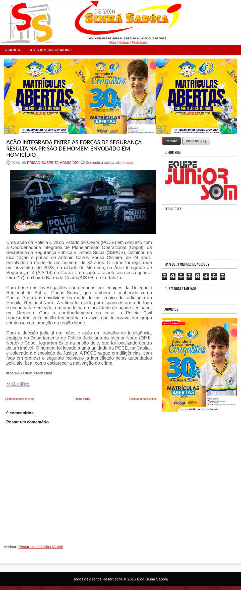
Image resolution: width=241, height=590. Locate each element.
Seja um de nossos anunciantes (51, 50)
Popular (171, 141)
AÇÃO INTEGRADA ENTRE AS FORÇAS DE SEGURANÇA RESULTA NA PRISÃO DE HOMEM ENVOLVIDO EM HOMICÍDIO (74, 148)
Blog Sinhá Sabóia (152, 579)
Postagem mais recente (19, 398)
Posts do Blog (196, 141)
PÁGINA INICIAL (13, 50)
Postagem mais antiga (143, 398)
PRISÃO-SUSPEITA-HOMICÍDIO (53, 163)
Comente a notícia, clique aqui (109, 163)
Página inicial (82, 398)
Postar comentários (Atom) (40, 547)
